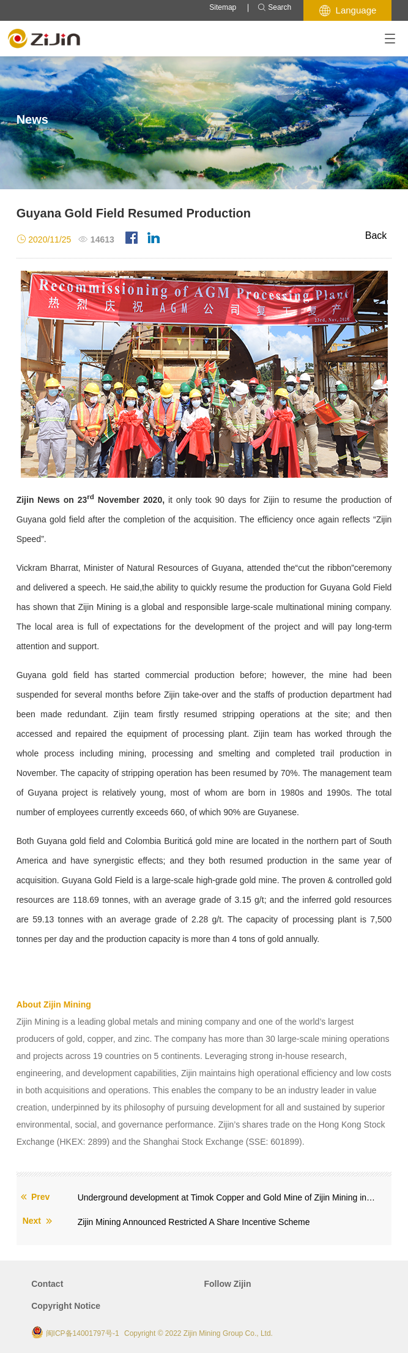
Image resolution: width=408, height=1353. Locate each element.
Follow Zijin (227, 1284)
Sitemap (222, 7)
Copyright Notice (65, 1306)
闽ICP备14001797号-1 (82, 1333)
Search (274, 7)
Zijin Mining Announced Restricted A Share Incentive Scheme (194, 1222)
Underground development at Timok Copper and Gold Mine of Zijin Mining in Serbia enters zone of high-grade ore (227, 1197)
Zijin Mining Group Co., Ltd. (228, 1333)
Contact (47, 1284)
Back (376, 235)
